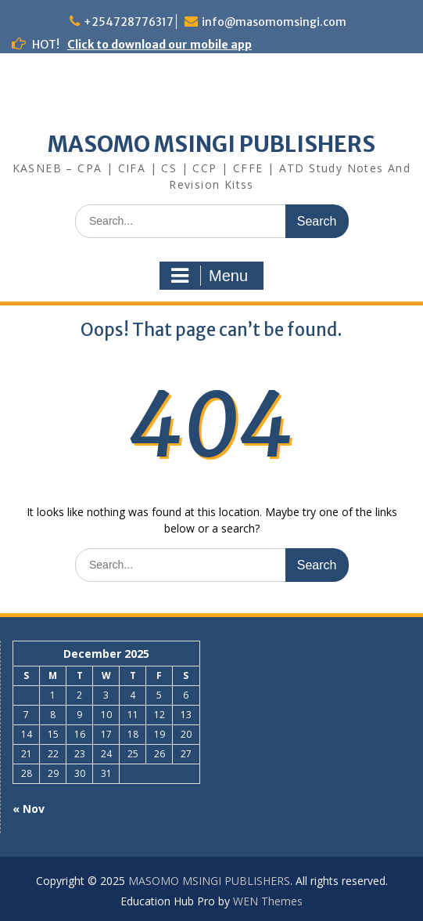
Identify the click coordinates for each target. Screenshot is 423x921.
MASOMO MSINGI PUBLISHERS (211, 144)
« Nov (29, 808)
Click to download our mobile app (159, 45)
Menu (209, 275)
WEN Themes (268, 901)
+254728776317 (129, 22)
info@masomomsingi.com (274, 22)
